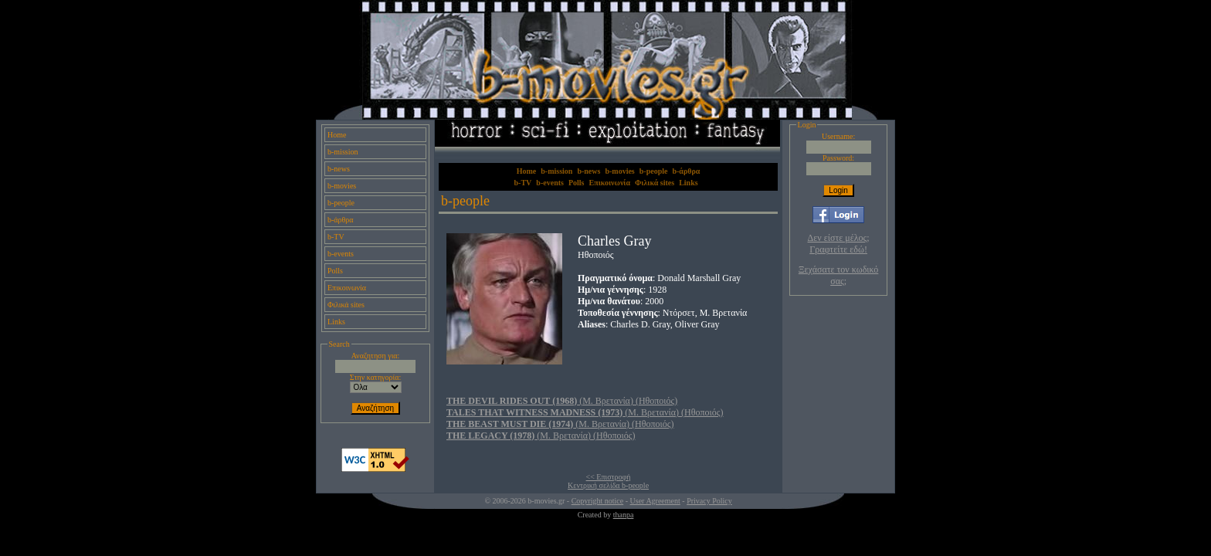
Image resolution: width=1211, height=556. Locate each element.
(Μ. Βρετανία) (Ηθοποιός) (561, 400)
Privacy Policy (709, 501)
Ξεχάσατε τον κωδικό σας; (838, 275)
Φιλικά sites (346, 304)
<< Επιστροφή (608, 477)
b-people (340, 202)
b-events (340, 253)
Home (336, 135)
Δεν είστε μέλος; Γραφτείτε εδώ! (839, 243)
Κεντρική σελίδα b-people (608, 485)
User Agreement (655, 501)
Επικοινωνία (346, 287)
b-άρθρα (340, 219)
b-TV (335, 236)
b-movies (341, 185)
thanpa (623, 514)
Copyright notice (598, 501)
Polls (335, 270)
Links (336, 321)
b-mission (342, 151)
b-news (338, 168)
